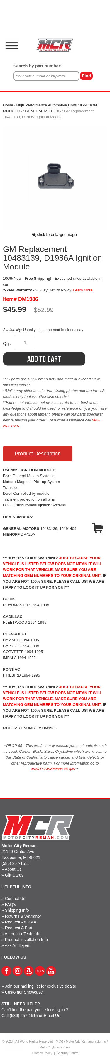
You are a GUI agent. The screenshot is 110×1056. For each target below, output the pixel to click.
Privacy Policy (42, 1053)
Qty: (7, 343)
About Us (13, 869)
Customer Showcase (24, 992)
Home (8, 105)
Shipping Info (17, 910)
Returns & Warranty (23, 916)
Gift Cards (14, 875)
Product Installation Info (26, 939)
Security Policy (67, 1053)
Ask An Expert (18, 945)
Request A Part (18, 928)
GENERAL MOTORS (43, 111)
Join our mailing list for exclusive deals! (40, 986)
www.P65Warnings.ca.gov (53, 769)
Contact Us (15, 898)
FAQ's (10, 904)
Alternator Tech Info (22, 933)
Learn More (82, 290)
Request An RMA (20, 922)
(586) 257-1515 (15, 863)
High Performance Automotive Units (46, 105)
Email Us (52, 1015)
